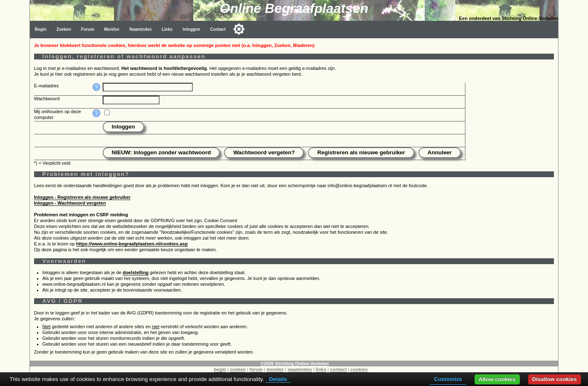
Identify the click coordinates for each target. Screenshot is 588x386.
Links (167, 29)
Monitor (111, 29)
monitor (275, 369)
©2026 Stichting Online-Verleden (295, 363)
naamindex (300, 369)
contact (338, 369)
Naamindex (140, 29)
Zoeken (64, 29)
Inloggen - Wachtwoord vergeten (70, 202)
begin (220, 369)
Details (278, 379)
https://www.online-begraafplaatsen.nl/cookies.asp (132, 243)
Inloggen (191, 29)
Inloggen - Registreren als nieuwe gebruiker (82, 197)
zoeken (238, 369)
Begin (41, 29)
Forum (87, 29)
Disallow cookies (554, 379)
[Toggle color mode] (239, 29)
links (321, 369)
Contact (218, 29)
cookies (359, 369)
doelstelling (135, 272)
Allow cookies (497, 379)
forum (256, 369)
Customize (448, 379)
